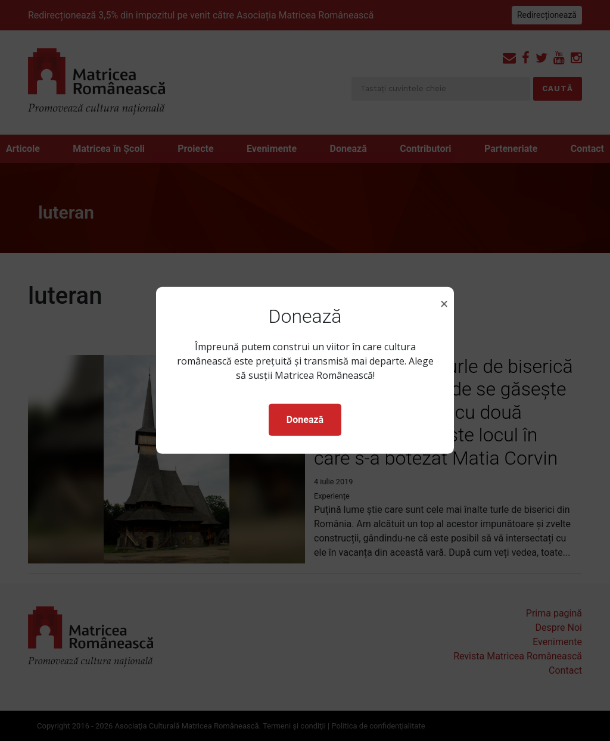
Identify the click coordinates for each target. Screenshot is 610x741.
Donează (305, 419)
